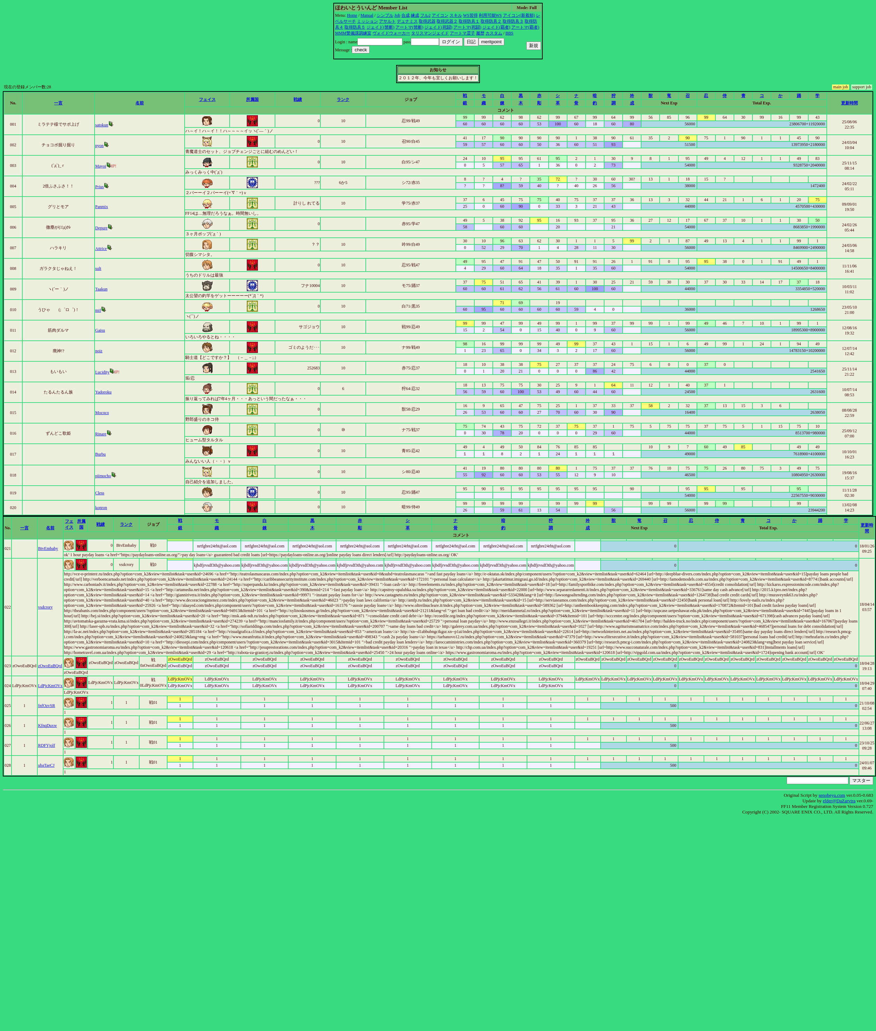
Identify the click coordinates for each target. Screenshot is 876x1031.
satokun (101, 125)
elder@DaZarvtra (839, 800)
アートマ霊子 (462, 33)
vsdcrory (45, 607)
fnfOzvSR (46, 705)
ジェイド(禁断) (380, 27)
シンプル (385, 15)
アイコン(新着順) (519, 15)
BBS (509, 33)
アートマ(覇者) (525, 27)
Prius (99, 186)
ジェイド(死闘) (438, 27)
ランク (343, 99)
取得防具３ (513, 21)
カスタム (493, 33)
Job (397, 15)
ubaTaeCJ (46, 765)
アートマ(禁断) (409, 27)
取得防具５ (354, 27)
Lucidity (102, 372)
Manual (367, 15)
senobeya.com (831, 795)
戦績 (298, 99)
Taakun (101, 289)
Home (352, 15)
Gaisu (100, 330)
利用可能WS (490, 15)
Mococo (102, 412)
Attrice (101, 248)
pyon (99, 145)
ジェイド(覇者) (496, 27)
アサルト (387, 21)
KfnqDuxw (47, 725)
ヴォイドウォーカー (391, 33)
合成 (405, 15)
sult (98, 268)
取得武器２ (447, 21)
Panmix (101, 206)
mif (98, 310)
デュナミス (407, 21)
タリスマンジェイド (430, 33)
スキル (456, 15)
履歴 (480, 33)
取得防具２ (491, 21)
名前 (139, 103)
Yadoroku (103, 392)
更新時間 (849, 103)
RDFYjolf (46, 745)
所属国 (252, 99)
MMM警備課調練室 (353, 33)
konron (101, 507)
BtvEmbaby (48, 548)
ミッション (367, 21)
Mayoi (100, 166)
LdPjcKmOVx (50, 685)
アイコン (440, 15)
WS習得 (470, 15)
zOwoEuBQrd (50, 665)
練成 (415, 15)
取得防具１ (469, 21)
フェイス (207, 99)
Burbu (100, 454)
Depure (101, 228)
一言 (58, 103)
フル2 (425, 15)
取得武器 (427, 21)
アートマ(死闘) (467, 27)
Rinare (100, 434)
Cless (99, 493)
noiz (99, 350)
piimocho (103, 475)
